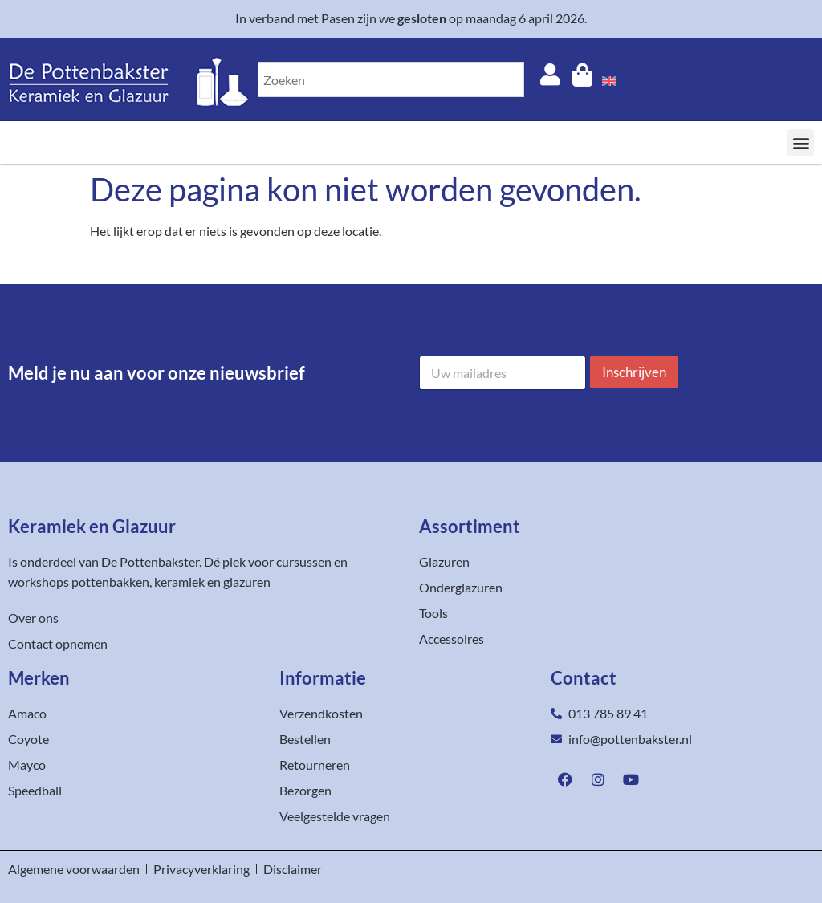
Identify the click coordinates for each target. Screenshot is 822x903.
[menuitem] (609, 79)
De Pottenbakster (150, 561)
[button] (800, 142)
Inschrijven (634, 372)
